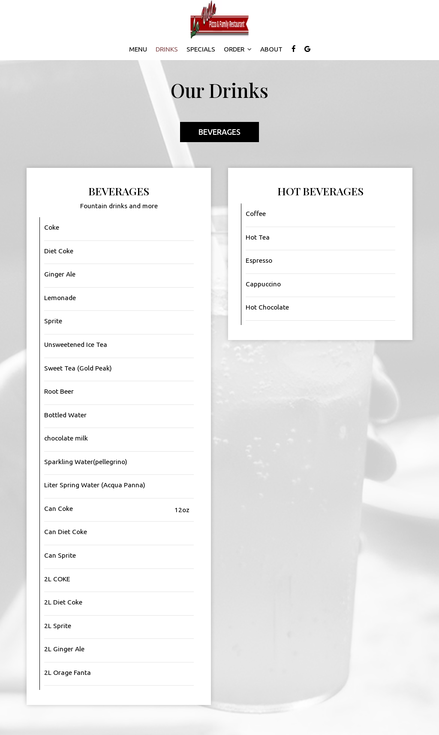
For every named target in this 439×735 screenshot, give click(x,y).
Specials (200, 49)
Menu (138, 49)
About (271, 49)
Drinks (167, 49)
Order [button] (238, 49)
